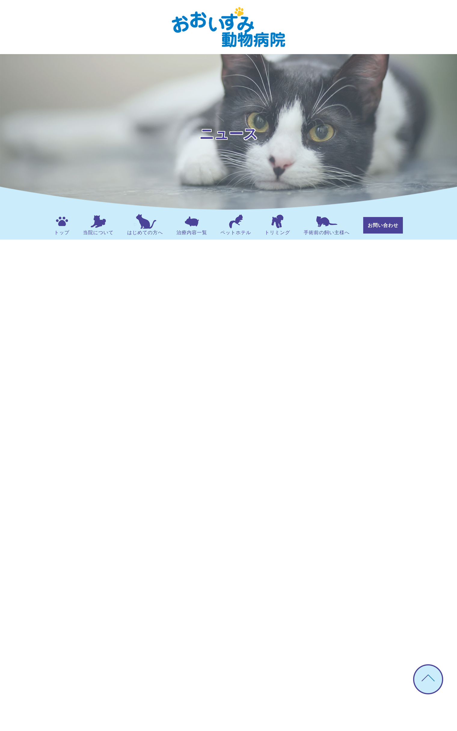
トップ (61, 224)
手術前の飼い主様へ (327, 224)
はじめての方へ (145, 224)
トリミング (277, 224)
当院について (98, 224)
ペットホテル (235, 224)
